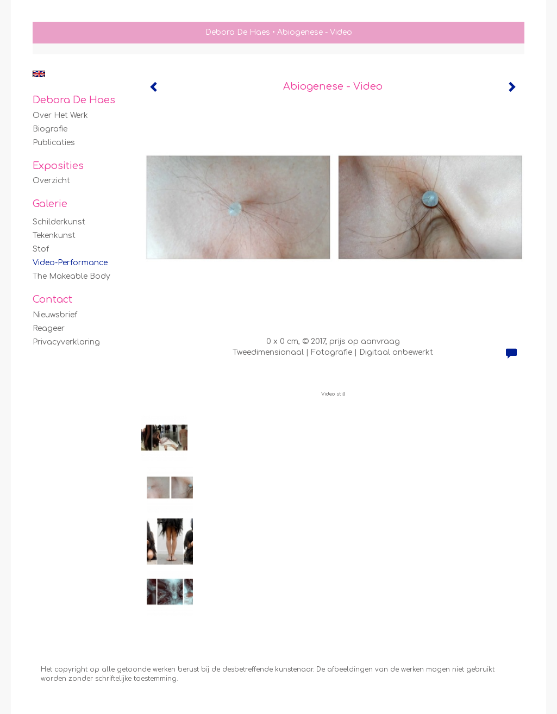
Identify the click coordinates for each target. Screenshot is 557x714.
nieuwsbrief (55, 315)
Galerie (50, 203)
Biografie (50, 129)
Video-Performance (70, 263)
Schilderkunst (59, 222)
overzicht (51, 181)
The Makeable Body (71, 276)
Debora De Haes (237, 32)
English (39, 74)
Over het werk (60, 115)
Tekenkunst (54, 235)
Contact (52, 299)
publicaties (54, 143)
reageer (49, 328)
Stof (41, 249)
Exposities (58, 165)
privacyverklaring (66, 342)
